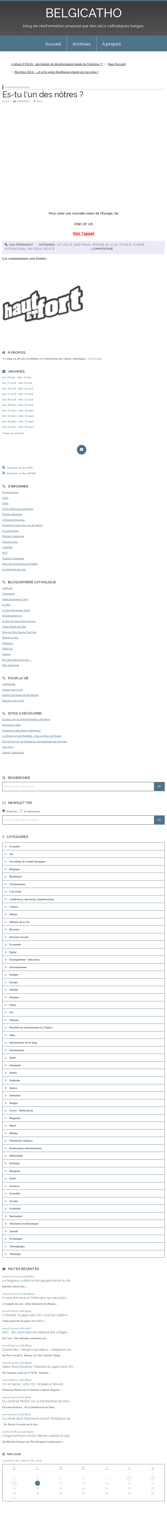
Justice (13, 1087)
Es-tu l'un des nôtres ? (42, 94)
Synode (13, 1231)
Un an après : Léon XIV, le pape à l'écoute (32, 1384)
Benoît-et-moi (10, 637)
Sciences (14, 1185)
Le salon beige (10, 530)
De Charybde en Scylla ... (17, 659)
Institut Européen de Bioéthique (20, 694)
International (15, 248)
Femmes (14, 997)
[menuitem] (53, 44)
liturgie (13, 1102)
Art (11, 853)
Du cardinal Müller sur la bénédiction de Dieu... (36, 1401)
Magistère (15, 1118)
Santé (12, 1178)
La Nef (6, 604)
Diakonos (7, 643)
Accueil (53, 43)
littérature (14, 1095)
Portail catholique (12, 514)
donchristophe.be (12, 615)
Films (12, 1004)
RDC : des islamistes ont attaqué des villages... (36, 1332)
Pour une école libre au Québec (20, 563)
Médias (13, 1133)
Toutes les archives (13, 433)
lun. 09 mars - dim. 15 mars (18, 421)
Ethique (126, 244)
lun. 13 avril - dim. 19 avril (17, 393)
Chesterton (8, 593)
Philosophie (16, 1155)
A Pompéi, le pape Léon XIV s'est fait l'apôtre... (35, 1315)
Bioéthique (82, 244)
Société (49, 248)
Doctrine (14, 929)
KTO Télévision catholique (17, 508)
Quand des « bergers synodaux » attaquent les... (37, 1349)
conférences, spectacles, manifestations (31, 899)
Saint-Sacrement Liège (15, 599)
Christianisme (17, 884)
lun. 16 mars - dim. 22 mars (18, 415)
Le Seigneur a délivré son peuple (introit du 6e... (37, 1280)
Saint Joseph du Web (14, 626)
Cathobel (7, 547)
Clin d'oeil (15, 891)
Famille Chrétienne (13, 558)
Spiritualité (15, 1216)
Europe (139, 244)
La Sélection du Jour (14, 569)
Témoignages (17, 1246)
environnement (18, 967)
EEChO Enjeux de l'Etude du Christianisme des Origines (34, 741)
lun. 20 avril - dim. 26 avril (17, 388)
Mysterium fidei (11, 724)
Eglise (13, 952)
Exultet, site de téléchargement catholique (26, 719)
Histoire (14, 1019)
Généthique (9, 683)
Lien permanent (19, 244)
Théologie (15, 1253)
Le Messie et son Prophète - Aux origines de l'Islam (31, 735)
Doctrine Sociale (19, 936)
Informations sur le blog (23, 1042)
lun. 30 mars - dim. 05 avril (17, 404)
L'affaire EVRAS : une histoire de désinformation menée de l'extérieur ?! (57, 64)
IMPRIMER (21, 101)
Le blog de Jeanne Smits (16, 610)
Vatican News (10, 541)
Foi (11, 1012)
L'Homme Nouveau (13, 519)
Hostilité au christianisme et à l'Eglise (31, 1027)
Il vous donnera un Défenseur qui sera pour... (35, 1298)
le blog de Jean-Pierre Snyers (18, 621)
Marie (12, 1125)
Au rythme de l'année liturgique (27, 861)
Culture (13, 906)
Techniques (15, 1238)
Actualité (65, 244)
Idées (12, 1035)
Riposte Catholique (13, 536)
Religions (14, 1170)
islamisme (15, 1065)
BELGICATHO (83, 13)
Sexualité (14, 1193)
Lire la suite (95, 358)
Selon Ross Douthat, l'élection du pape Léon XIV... (38, 1367)
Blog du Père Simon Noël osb (19, 632)
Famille (13, 989)
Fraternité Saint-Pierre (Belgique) (21, 730)
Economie (15, 944)
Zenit (5, 497)
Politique (35, 248)
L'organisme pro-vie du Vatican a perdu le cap (35, 1435)
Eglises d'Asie (10, 492)
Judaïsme (14, 1080)
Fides (5, 503)
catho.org (7, 587)
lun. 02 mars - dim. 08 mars (18, 426)
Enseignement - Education (24, 959)
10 (14, 1483)
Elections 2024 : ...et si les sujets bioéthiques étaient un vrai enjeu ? (56, 72)
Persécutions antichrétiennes (25, 1148)
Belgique (14, 869)
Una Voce (7, 746)
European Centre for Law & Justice (22, 525)
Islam (12, 1057)
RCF (5, 552)
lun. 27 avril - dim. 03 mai (17, 382)
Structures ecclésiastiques (24, 1223)
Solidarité (15, 1208)
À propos (111, 43)
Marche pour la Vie (13, 700)
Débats (13, 914)
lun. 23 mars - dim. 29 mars (18, 410)
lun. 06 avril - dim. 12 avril (17, 399)
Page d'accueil (117, 64)
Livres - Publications (21, 1110)
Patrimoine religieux (21, 1140)
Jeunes (13, 1072)
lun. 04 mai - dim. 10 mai (16, 377)
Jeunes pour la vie (12, 689)
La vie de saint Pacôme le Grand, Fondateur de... (37, 1418)
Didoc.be (7, 648)
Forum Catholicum (13, 752)
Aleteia (6, 654)
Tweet (5, 101)
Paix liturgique (10, 665)
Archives (82, 43)
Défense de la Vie (105, 244)
